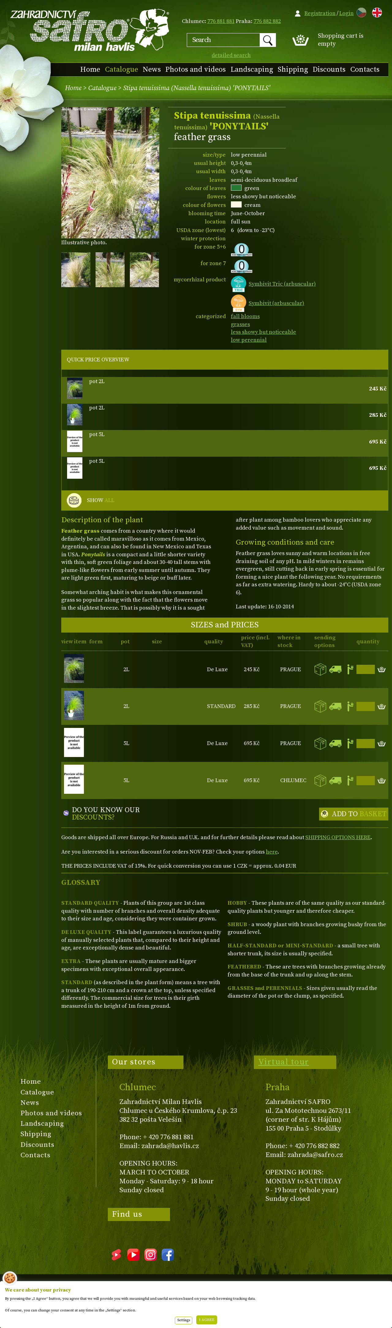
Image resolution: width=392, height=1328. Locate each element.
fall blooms (245, 316)
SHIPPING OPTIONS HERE (338, 837)
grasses (240, 324)
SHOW (100, 500)
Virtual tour (283, 1062)
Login (346, 13)
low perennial (249, 340)
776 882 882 (267, 21)
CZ (359, 11)
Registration (320, 13)
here (271, 851)
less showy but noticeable (263, 332)
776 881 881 (221, 21)
